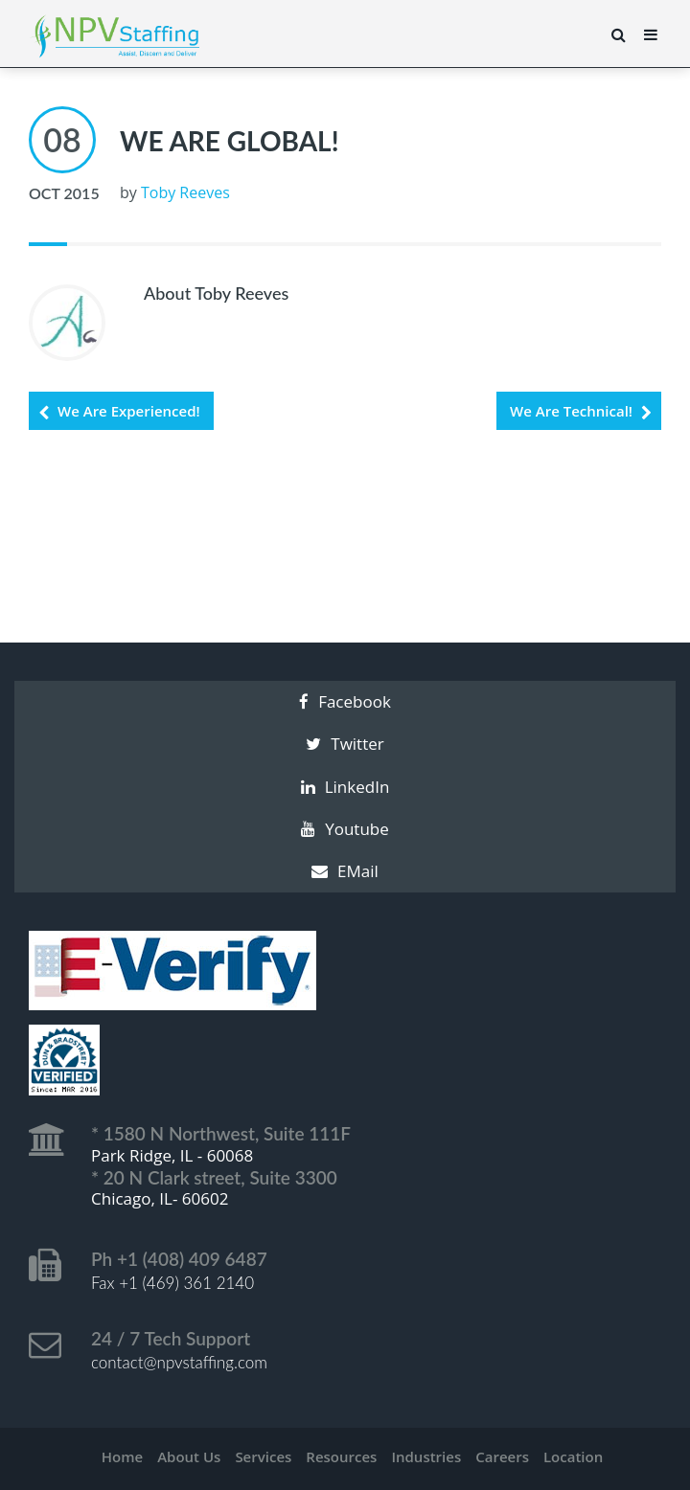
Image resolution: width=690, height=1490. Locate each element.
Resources (341, 1456)
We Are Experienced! (129, 410)
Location (573, 1456)
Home (122, 1456)
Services (263, 1456)
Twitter (344, 744)
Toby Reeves (185, 192)
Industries (426, 1456)
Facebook (345, 701)
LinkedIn (345, 787)
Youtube (345, 829)
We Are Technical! (571, 410)
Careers (502, 1456)
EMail (345, 871)
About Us (188, 1456)
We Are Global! (229, 140)
